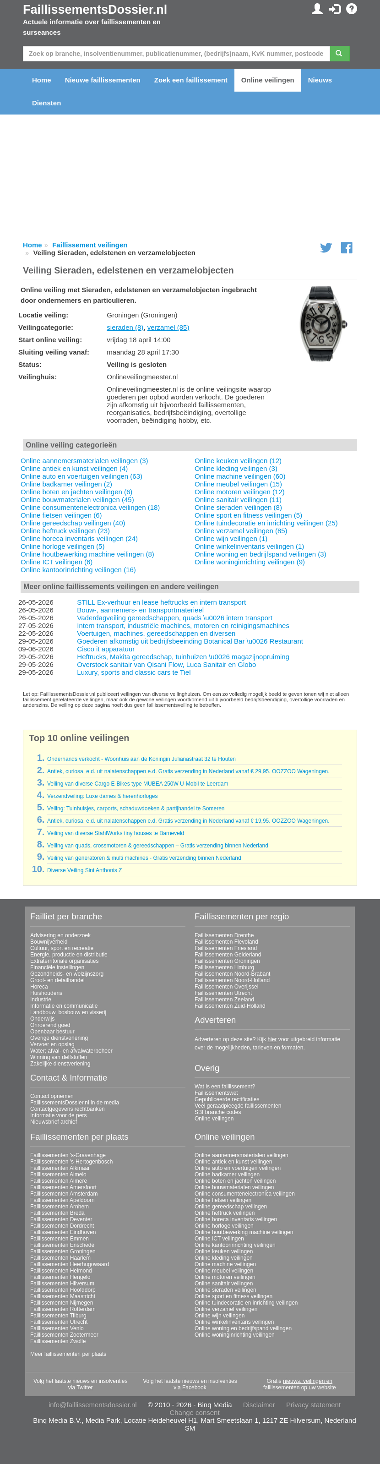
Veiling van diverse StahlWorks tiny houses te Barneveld (115, 833)
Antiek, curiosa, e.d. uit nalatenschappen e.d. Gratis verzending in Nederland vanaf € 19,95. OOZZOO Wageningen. (188, 821)
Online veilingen (267, 80)
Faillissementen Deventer (61, 1219)
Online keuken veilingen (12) (238, 460)
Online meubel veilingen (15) (238, 484)
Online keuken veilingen (224, 1251)
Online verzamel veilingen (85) (241, 531)
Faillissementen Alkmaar (60, 1168)
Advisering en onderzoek (60, 935)
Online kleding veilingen (224, 1258)
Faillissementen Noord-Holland (232, 980)
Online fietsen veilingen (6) (61, 515)
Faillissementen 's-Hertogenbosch (71, 1161)
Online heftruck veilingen (225, 1213)
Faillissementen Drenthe (224, 935)
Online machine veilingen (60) (240, 476)
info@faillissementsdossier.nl (93, 1405)
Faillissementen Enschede (62, 1245)
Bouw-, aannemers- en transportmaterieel (140, 610)
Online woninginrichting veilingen (235, 1335)
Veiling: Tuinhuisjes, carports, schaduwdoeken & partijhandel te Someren (136, 808)
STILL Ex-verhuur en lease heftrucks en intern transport (161, 602)
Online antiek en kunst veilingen (233, 1161)
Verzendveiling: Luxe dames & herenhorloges (102, 796)
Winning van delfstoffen (58, 1057)
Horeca (39, 986)
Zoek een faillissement (191, 80)
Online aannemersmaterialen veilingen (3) (84, 460)
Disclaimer (259, 1405)
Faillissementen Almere (58, 1181)
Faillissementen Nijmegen (61, 1303)
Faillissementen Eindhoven (63, 1232)
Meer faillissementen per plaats (68, 1354)
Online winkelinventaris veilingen (234, 1322)
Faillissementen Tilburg (58, 1315)
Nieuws (320, 80)
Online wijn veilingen (219, 1315)
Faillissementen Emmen (59, 1238)
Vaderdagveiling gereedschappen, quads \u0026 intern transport (174, 618)
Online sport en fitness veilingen (233, 1296)
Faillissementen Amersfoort (63, 1187)
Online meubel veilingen (224, 1270)
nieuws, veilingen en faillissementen (297, 1384)
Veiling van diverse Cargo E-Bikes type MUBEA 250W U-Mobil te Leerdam (137, 784)
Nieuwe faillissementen (103, 80)
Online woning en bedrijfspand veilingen (243, 1328)
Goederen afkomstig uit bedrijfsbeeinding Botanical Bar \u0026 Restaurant (190, 641)
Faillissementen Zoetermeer (64, 1335)
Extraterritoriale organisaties (64, 961)
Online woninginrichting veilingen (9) (250, 562)
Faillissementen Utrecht (223, 993)
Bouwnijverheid (48, 942)
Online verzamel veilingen (226, 1309)
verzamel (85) (168, 327)
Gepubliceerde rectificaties (227, 1099)
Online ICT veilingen (219, 1238)
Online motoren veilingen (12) (240, 492)
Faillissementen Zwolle (58, 1341)
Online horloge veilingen (224, 1226)
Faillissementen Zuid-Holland (230, 1006)
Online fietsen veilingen (223, 1200)
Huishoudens (46, 993)
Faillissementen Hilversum (62, 1283)
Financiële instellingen (57, 967)
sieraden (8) (125, 327)
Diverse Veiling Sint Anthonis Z (84, 870)
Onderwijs (42, 1019)
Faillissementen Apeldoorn (62, 1200)
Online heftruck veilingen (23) (65, 531)
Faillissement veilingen (89, 245)
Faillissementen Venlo (57, 1328)
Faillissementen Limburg (224, 967)
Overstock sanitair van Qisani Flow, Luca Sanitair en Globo (166, 664)
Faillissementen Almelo (58, 1174)
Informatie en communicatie (64, 1006)
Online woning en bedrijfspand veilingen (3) (260, 554)
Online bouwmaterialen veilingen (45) (77, 499)
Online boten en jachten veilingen (235, 1181)
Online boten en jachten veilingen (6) (76, 492)
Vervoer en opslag (52, 1044)
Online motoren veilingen (225, 1277)
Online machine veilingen (225, 1264)
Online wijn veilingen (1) (231, 538)
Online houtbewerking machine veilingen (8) (87, 554)
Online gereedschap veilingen (231, 1206)
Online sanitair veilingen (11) (238, 499)
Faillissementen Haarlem (60, 1258)
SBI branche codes (218, 1112)
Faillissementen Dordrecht (62, 1226)
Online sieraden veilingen (225, 1290)
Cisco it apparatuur (106, 649)
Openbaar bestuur (52, 1031)
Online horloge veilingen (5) (62, 546)
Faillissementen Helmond (61, 1270)
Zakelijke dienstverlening (60, 1063)
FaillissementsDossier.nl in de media (74, 1102)
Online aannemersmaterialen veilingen (241, 1155)
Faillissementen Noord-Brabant (232, 974)
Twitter (84, 1387)
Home (41, 80)
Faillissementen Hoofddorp (63, 1290)
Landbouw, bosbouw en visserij (68, 1012)
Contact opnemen (52, 1096)
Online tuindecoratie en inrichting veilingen (246, 1303)
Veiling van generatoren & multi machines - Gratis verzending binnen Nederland (144, 858)
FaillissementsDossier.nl (95, 9)
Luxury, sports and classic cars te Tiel (133, 672)
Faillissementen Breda (57, 1213)
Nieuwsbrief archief (53, 1122)
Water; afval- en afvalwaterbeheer (71, 1051)
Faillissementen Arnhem (59, 1206)
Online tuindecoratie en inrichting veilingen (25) (266, 523)
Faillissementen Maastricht (62, 1296)
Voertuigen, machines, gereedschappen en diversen (156, 633)
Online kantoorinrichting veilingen (235, 1245)
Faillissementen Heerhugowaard (69, 1264)
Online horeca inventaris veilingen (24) (79, 538)
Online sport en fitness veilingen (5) (248, 515)
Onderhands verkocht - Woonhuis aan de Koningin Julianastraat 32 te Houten (141, 759)
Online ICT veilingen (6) (56, 562)
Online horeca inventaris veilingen (236, 1219)
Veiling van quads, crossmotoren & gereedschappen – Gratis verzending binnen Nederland (157, 845)
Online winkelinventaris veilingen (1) (249, 546)
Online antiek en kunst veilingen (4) (74, 468)
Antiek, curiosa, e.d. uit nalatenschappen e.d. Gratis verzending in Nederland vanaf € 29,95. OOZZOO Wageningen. (188, 771)
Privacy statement (313, 1405)
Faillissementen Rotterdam (63, 1309)
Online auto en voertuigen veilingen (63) (81, 476)
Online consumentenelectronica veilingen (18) (90, 507)
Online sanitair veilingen (224, 1283)
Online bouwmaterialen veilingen (234, 1187)
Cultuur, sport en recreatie (61, 948)
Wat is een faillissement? (225, 1086)
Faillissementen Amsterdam (64, 1194)
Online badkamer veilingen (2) (66, 484)
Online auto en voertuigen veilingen (238, 1168)
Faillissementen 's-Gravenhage (68, 1155)
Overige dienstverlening (59, 1038)
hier (272, 1039)
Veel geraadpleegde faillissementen (238, 1106)
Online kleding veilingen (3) (236, 468)
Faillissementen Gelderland (228, 954)
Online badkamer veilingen (227, 1174)
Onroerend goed (50, 1025)
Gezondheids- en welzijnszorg (66, 974)
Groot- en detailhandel (57, 980)
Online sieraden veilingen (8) (238, 507)
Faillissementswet (216, 1093)
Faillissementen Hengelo (60, 1277)
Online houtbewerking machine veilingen (244, 1232)
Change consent (194, 1412)
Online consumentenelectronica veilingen (245, 1194)
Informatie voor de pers (58, 1115)
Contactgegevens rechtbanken (67, 1109)
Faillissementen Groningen (227, 961)
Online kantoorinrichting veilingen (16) (78, 570)
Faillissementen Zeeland (224, 999)
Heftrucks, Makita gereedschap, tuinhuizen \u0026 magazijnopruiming (183, 657)
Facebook (194, 1387)
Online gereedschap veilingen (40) (73, 523)
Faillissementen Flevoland (226, 942)
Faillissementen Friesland (226, 948)
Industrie (40, 999)
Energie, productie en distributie (69, 954)
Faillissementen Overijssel (226, 986)
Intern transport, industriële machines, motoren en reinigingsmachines (183, 625)
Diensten (46, 103)
